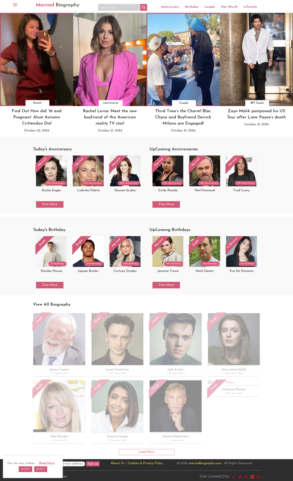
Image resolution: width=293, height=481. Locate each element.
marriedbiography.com (205, 463)
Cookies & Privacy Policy (145, 463)
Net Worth (229, 7)
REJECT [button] (41, 469)
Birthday (191, 7)
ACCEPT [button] (25, 469)
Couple (209, 7)
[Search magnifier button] (143, 7)
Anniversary (170, 7)
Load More (146, 452)
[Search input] (120, 7)
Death (37, 102)
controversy (110, 102)
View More (50, 204)
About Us (118, 463)
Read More (47, 463)
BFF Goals (257, 102)
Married (57, 5)
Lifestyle (250, 7)
